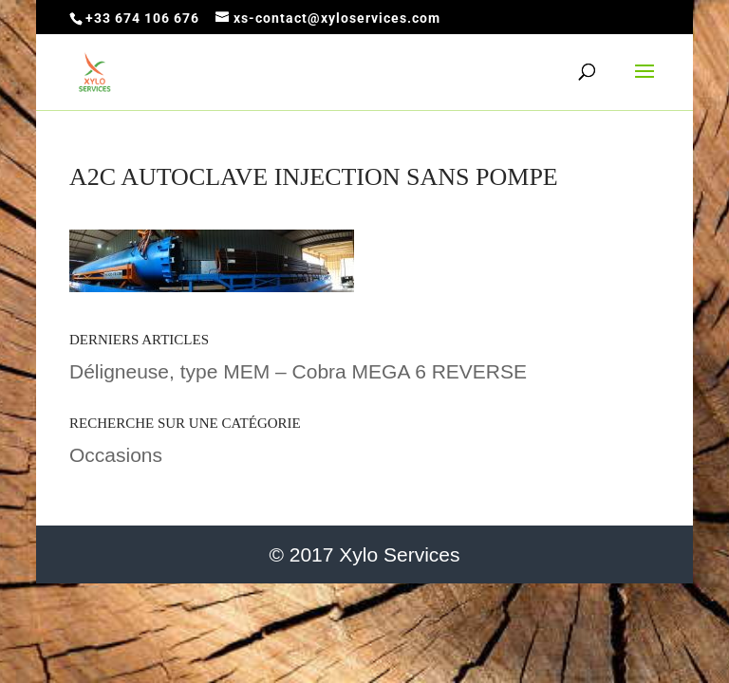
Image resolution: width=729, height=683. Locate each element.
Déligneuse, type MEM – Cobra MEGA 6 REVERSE (298, 371)
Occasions (115, 455)
